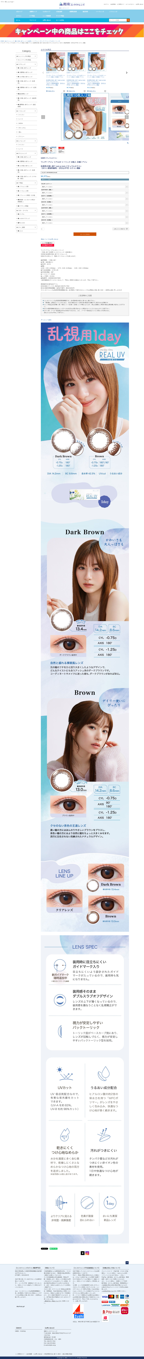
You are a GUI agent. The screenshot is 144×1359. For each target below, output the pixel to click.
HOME (2, 41)
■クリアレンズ (21, 64)
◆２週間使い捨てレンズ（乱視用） (27, 88)
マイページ (32, 20)
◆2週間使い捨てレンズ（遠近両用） (27, 105)
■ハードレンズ (21, 111)
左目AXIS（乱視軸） (47, 220)
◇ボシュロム (22, 127)
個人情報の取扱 (67, 1354)
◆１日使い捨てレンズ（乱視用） (23, 41)
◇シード (20, 119)
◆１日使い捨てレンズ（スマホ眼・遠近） (27, 177)
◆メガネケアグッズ (24, 218)
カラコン (18, 16)
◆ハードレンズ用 (23, 191)
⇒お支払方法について (108, 1291)
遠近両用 (85, 11)
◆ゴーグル (21, 214)
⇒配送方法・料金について (52, 1301)
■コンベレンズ (21, 141)
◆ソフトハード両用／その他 (26, 195)
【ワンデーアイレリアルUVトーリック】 (49, 41)
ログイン (106, 4)
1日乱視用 (59, 11)
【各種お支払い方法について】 (111, 1268)
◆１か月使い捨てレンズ (25, 76)
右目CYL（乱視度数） (47, 196)
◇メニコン (21, 114)
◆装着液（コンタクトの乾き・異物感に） (27, 200)
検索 (128, 20)
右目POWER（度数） (47, 189)
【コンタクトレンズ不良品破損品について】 (86, 1268)
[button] (43, 73)
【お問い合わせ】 (49, 1328)
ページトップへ (127, 1262)
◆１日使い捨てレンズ (24, 68)
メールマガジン (130, 4)
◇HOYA (20, 123)
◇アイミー (21, 136)
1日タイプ (19, 11)
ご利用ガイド (121, 4)
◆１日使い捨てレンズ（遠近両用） (27, 99)
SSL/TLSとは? (21, 1306)
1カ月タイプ (46, 11)
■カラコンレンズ (9, 41)
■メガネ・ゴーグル (22, 210)
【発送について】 (49, 1268)
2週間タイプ (33, 11)
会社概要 (29, 1354)
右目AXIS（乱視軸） (47, 202)
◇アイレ (36, 41)
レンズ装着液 (47, 16)
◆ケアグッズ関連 (23, 206)
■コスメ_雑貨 (21, 227)
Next (127, 117)
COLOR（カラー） (46, 183)
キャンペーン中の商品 (24, 60)
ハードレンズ (100, 11)
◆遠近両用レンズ (23, 94)
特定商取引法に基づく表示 (53, 1354)
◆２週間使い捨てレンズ (25, 72)
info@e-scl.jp (52, 1345)
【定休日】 (18, 1328)
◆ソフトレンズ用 (23, 186)
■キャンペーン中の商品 (24, 56)
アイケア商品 (60, 16)
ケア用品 (32, 16)
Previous (43, 117)
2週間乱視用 (73, 11)
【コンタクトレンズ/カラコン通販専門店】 (28, 1268)
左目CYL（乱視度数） (47, 214)
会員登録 (113, 4)
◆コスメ (20, 231)
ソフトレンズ (113, 11)
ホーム (18, 20)
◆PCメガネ (21, 223)
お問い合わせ (139, 4)
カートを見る (60, 20)
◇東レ (20, 132)
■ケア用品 (20, 183)
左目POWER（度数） (47, 208)
